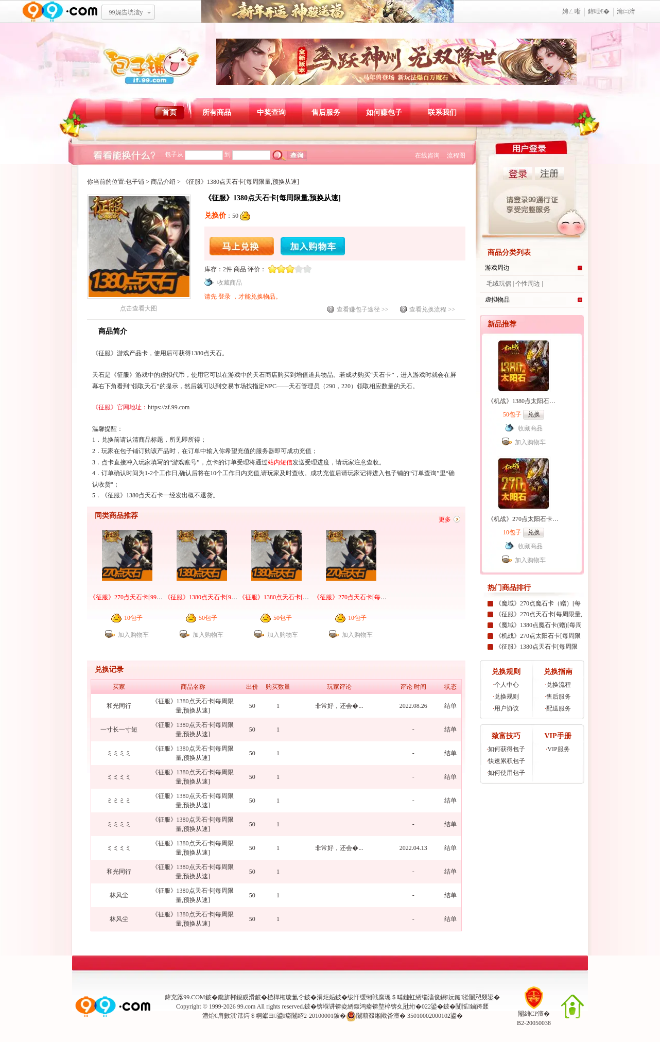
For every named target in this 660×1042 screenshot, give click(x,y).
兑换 (534, 414)
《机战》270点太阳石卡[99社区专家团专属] (547, 519)
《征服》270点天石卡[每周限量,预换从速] (370, 597)
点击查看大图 (139, 305)
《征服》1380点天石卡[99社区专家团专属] (222, 597)
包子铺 (135, 181)
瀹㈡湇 (626, 11)
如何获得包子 (506, 749)
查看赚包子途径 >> (363, 309)
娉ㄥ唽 (571, 11)
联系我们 (442, 112)
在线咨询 (427, 155)
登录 (225, 296)
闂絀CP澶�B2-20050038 (534, 1015)
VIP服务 (558, 749)
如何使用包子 (506, 772)
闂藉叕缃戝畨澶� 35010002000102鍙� (404, 1016)
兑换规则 (506, 696)
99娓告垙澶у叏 (126, 16)
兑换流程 (558, 684)
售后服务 (325, 112)
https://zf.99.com (168, 407)
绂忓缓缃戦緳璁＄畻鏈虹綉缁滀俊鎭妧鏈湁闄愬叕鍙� (424, 997)
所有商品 (216, 112)
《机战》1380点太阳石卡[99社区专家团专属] (548, 401)
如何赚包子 (384, 112)
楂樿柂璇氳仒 (285, 997)
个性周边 (527, 283)
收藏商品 (229, 282)
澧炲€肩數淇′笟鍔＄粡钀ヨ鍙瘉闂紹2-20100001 (268, 1015)
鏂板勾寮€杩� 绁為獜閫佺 (327, 11)
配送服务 (558, 708)
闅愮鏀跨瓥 (472, 1006)
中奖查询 (271, 112)
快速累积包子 (506, 761)
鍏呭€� (599, 11)
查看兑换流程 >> (432, 309)
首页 (169, 112)
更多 (445, 519)
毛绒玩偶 (499, 283)
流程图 (456, 155)
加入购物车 (313, 246)
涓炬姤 (326, 997)
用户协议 (506, 708)
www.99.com (59, 11)
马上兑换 (242, 246)
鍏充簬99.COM (185, 997)
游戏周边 (497, 267)
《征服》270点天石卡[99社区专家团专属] (146, 597)
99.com (246, 1006)
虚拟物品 (497, 299)
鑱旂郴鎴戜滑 (236, 997)
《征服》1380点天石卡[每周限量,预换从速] (297, 597)
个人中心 (506, 684)
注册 (549, 173)
